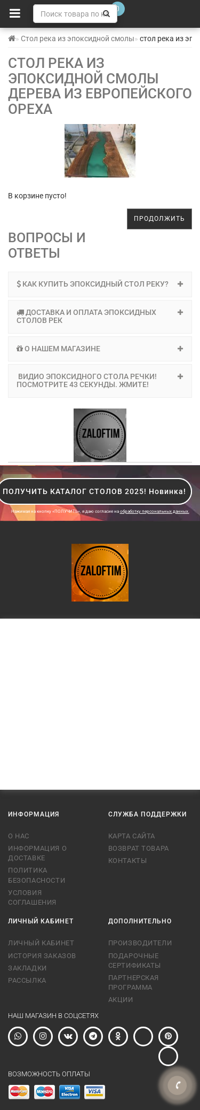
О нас (18, 836)
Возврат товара (138, 848)
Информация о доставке (37, 853)
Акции (120, 1000)
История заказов (42, 956)
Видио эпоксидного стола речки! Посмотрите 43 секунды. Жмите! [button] (100, 380)
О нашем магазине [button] (100, 348)
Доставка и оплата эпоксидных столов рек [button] (100, 316)
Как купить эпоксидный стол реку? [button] (100, 284)
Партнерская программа (133, 982)
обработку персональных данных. (154, 511)
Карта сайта (132, 836)
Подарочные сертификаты (135, 960)
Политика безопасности (36, 875)
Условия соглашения (32, 897)
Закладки (27, 968)
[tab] (100, 284)
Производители (140, 943)
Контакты (127, 861)
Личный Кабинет (41, 943)
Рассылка (27, 980)
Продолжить (159, 218)
